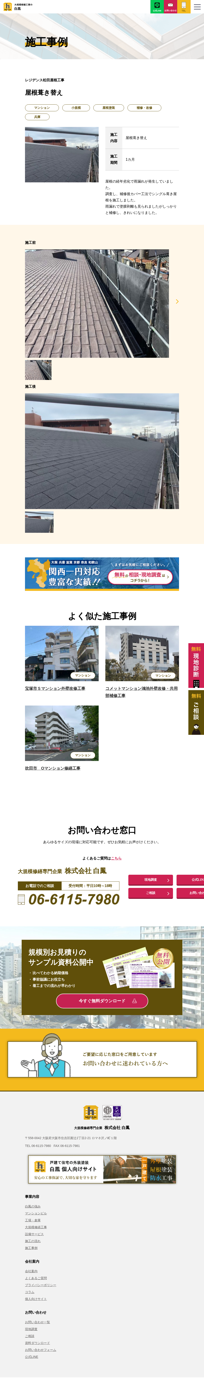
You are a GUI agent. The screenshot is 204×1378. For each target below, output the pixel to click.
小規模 (76, 108)
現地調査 (151, 879)
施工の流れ (33, 1241)
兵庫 (37, 117)
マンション (42, 108)
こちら (116, 858)
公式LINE (31, 1357)
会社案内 (31, 1271)
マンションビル (36, 1213)
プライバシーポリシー (40, 1285)
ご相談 (151, 893)
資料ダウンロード (37, 1343)
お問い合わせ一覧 (37, 1322)
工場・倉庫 (33, 1220)
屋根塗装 (108, 108)
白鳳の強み (33, 1206)
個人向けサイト (36, 1299)
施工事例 (31, 1248)
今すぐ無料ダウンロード (108, 1001)
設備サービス (34, 1234)
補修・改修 (144, 108)
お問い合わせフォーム (40, 1350)
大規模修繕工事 (36, 1227)
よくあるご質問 (36, 1278)
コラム (29, 1292)
